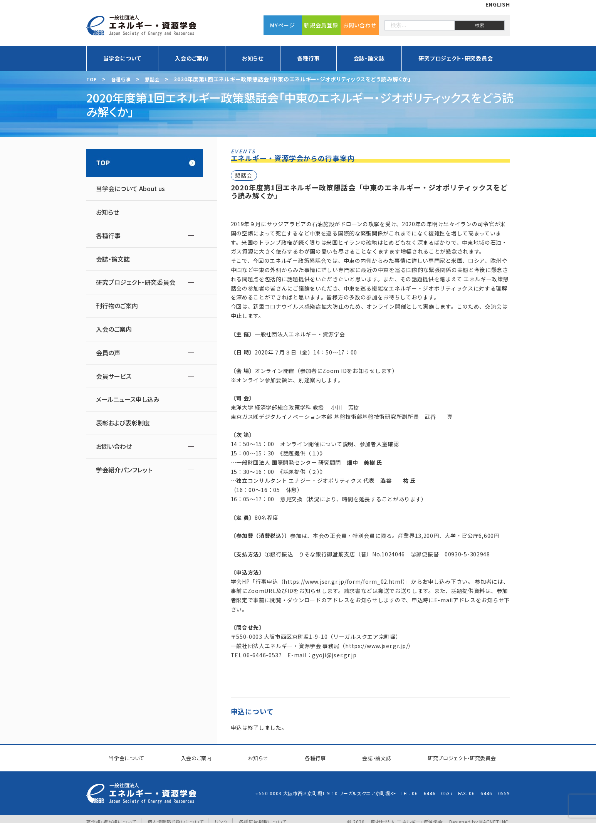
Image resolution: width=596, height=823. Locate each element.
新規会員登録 (321, 25)
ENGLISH (497, 4)
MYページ (282, 25)
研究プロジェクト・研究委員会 (455, 58)
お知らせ (253, 58)
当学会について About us (130, 188)
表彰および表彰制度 (123, 422)
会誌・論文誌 (369, 58)
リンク (221, 816)
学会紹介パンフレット (124, 469)
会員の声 (108, 352)
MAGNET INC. (494, 816)
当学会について (122, 58)
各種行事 (308, 58)
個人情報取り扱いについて (176, 816)
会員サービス (113, 376)
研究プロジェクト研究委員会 (456, 755)
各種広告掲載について (263, 816)
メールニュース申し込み (127, 399)
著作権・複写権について (111, 816)
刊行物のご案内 (117, 305)
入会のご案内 (191, 58)
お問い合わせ (359, 25)
